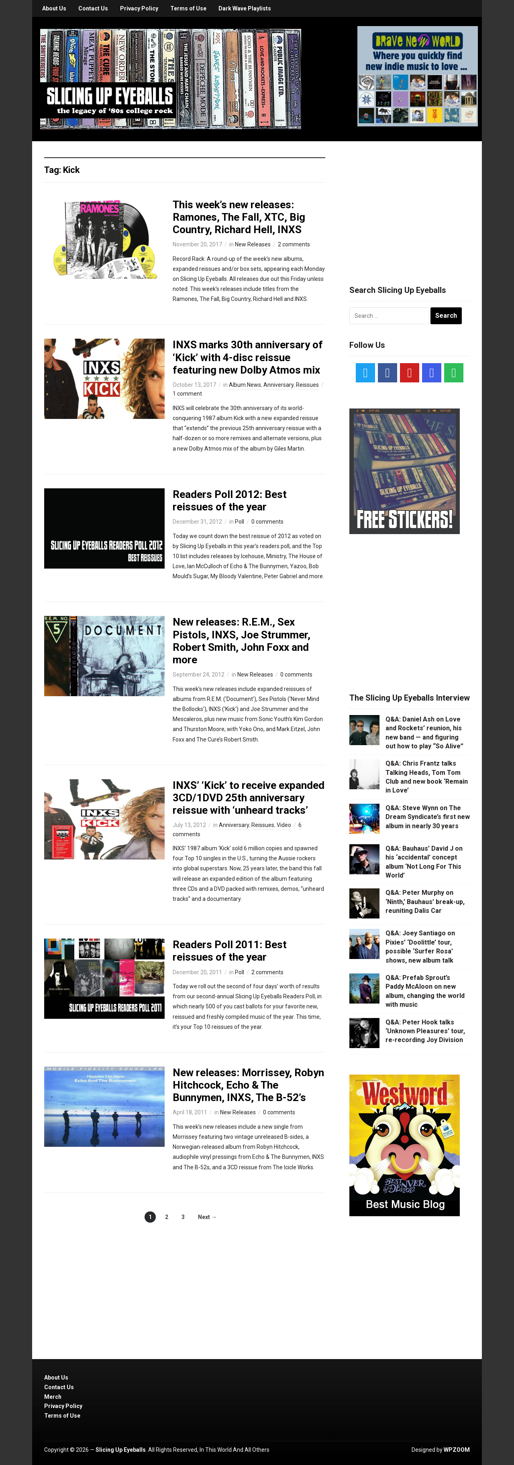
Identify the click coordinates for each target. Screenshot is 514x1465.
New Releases (253, 244)
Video (284, 825)
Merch (52, 1397)
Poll (239, 521)
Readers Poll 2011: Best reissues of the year (230, 951)
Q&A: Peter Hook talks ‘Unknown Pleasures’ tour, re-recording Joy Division (425, 1031)
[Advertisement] (409, 203)
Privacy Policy (139, 8)
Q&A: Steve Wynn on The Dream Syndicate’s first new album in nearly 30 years (428, 817)
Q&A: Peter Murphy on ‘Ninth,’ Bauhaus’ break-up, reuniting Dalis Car (425, 901)
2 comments (294, 244)
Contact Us (93, 8)
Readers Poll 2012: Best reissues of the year (230, 500)
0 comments (267, 521)
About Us (54, 8)
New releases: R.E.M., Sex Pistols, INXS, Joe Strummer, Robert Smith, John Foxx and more (241, 641)
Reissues (307, 385)
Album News (245, 385)
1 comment (187, 393)
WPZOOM (457, 1450)
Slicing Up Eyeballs (121, 1450)
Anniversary (278, 385)
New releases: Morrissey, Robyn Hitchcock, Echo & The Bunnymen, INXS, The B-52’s (248, 1085)
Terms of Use (188, 8)
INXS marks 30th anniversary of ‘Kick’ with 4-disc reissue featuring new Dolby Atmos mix (248, 357)
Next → (207, 1217)
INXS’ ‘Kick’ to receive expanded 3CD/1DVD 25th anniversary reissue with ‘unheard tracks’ (248, 797)
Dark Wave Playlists (244, 8)
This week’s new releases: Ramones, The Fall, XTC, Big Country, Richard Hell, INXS (239, 217)
